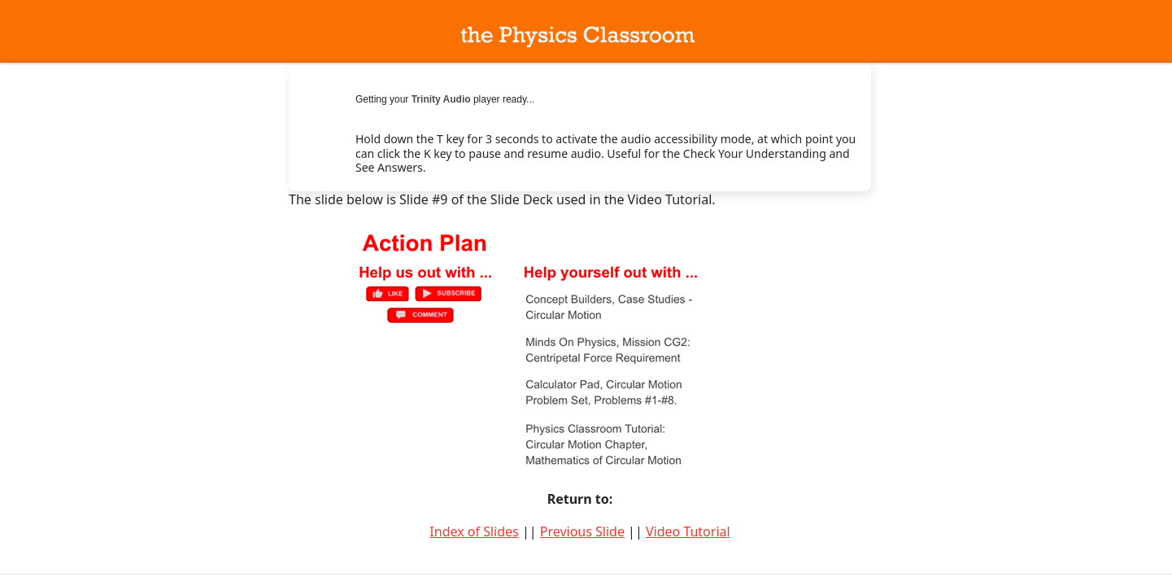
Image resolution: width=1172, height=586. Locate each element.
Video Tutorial (688, 531)
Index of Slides (473, 531)
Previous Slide (582, 531)
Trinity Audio (441, 99)
